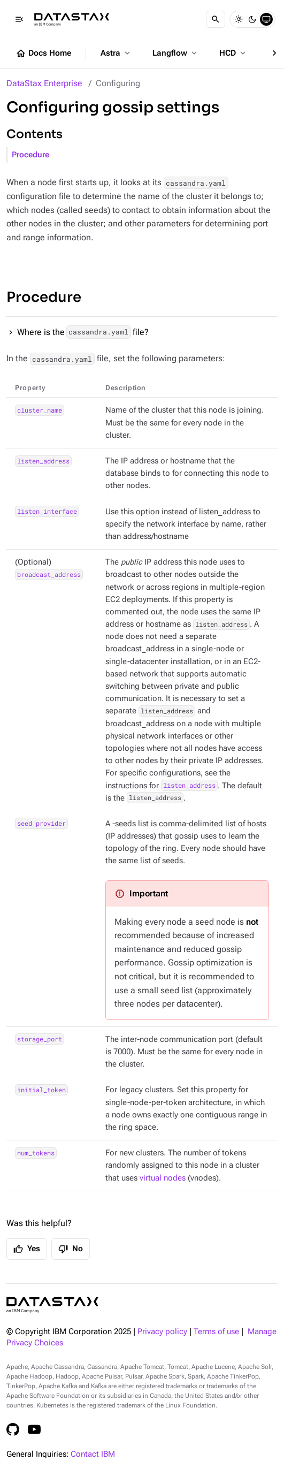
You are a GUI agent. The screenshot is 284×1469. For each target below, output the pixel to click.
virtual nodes (163, 1178)
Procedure (30, 154)
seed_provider (41, 823)
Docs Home (43, 53)
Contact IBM (93, 1454)
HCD (233, 53)
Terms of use (216, 1331)
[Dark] (252, 19)
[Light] (238, 19)
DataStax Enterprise (44, 83)
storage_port (39, 1039)
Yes (26, 1249)
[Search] (215, 19)
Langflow (175, 53)
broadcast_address (49, 574)
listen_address (43, 460)
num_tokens (36, 1152)
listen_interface (47, 511)
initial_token (41, 1089)
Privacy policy (162, 1331)
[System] (266, 19)
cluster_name (39, 410)
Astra (116, 53)
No (70, 1249)
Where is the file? (83, 332)
